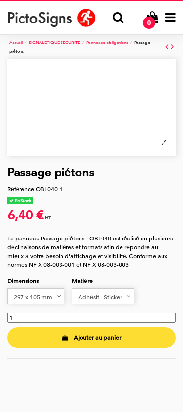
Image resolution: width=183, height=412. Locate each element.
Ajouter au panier (91, 337)
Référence (20, 189)
